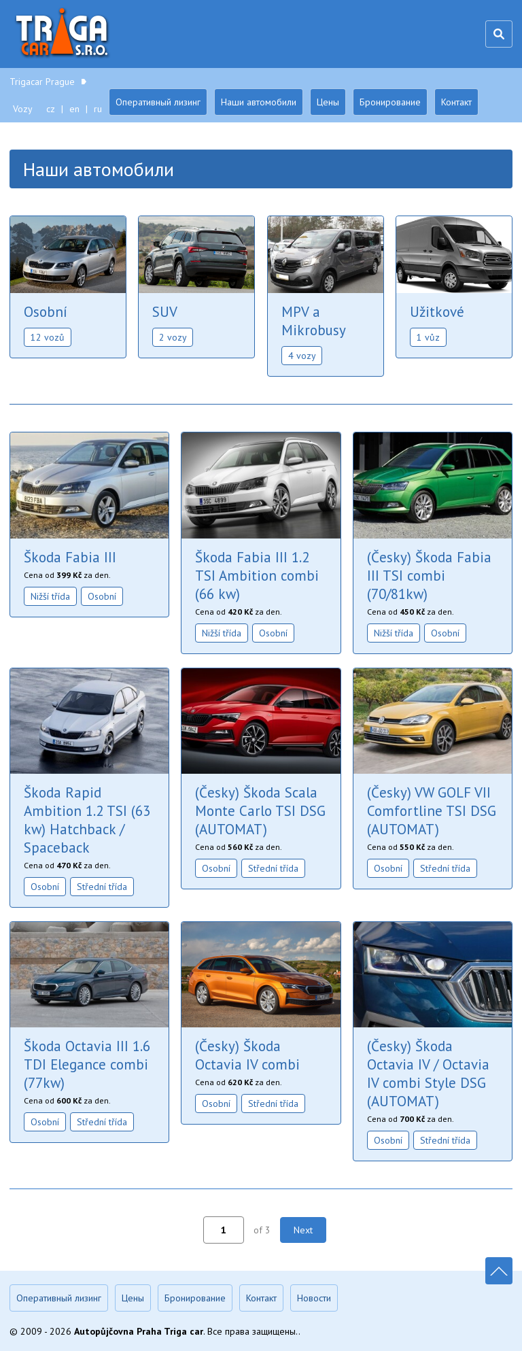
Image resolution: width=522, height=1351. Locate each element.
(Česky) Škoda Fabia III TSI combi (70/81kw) (429, 575)
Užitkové (437, 312)
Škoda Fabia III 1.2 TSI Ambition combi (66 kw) (257, 575)
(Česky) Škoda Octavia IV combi (247, 1055)
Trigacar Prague (64, 34)
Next (303, 1230)
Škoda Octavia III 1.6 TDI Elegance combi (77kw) (87, 1064)
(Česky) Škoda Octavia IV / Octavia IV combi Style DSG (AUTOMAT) (428, 1073)
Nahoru (498, 1270)
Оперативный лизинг (158, 102)
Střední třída (102, 886)
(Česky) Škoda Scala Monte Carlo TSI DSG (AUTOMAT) (260, 810)
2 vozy (173, 337)
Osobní (45, 312)
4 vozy (302, 355)
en (74, 109)
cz (50, 109)
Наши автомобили (258, 102)
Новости (314, 1298)
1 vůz (428, 337)
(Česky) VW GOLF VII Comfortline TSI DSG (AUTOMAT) (431, 810)
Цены (328, 102)
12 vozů (48, 337)
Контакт (456, 102)
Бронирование (390, 102)
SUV (164, 312)
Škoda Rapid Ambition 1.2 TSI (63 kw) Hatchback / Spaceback (87, 820)
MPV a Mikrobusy (313, 321)
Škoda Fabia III (70, 557)
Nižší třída (50, 596)
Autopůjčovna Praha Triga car (138, 1331)
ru (98, 109)
